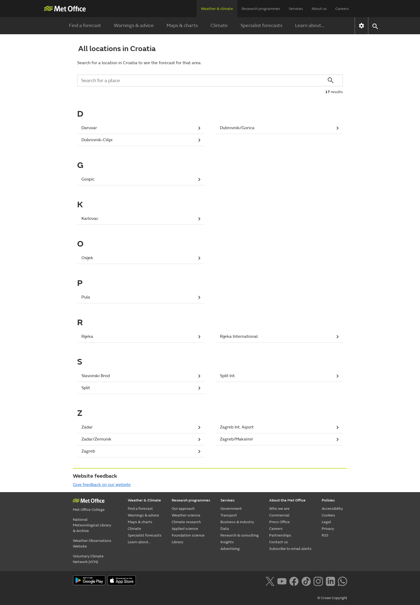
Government (231, 508)
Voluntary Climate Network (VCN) (88, 559)
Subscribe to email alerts (290, 548)
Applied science (185, 528)
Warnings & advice (134, 25)
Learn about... (309, 25)
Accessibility (332, 508)
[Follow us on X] (270, 581)
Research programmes (261, 8)
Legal (326, 522)
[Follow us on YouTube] (282, 581)
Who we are (279, 508)
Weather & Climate (144, 500)
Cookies (328, 515)
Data (224, 528)
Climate (219, 25)
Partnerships (280, 535)
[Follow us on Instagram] (318, 581)
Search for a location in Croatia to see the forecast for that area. (139, 63)
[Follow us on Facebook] (294, 581)
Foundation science (188, 535)
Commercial (279, 515)
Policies (328, 500)
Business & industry (237, 522)
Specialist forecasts (261, 25)
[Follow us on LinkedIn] (330, 581)
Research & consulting (239, 535)
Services (296, 8)
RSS (325, 535)
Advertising (230, 548)
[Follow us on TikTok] (306, 581)
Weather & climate (217, 8)
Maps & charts (182, 25)
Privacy (328, 528)
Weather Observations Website (92, 543)
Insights (227, 542)
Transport (228, 515)
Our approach (183, 508)
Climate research (186, 522)
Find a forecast (85, 25)
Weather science (186, 515)
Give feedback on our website (102, 484)
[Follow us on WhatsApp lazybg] (342, 581)
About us (319, 8)
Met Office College (89, 509)
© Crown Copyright (332, 598)
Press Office (279, 522)
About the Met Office (287, 500)
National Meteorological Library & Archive (92, 525)
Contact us (278, 542)
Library (177, 542)
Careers (342, 8)
